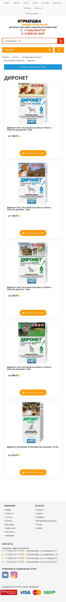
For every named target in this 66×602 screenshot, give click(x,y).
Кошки (39, 513)
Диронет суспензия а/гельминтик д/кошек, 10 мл (32, 447)
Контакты (27, 8)
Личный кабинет (32, 13)
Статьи (26, 3)
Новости (16, 3)
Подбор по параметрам (33, 67)
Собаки (39, 509)
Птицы (39, 524)
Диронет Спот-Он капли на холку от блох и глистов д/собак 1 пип (29, 208)
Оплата (35, 3)
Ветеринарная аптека (46, 520)
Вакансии (39, 8)
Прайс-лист (57, 3)
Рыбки (39, 528)
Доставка (45, 3)
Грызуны (40, 517)
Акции (6, 3)
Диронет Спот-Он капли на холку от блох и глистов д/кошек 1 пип (29, 368)
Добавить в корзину (33, 153)
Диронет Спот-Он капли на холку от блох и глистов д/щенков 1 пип (29, 128)
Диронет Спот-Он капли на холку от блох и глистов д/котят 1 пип (29, 288)
